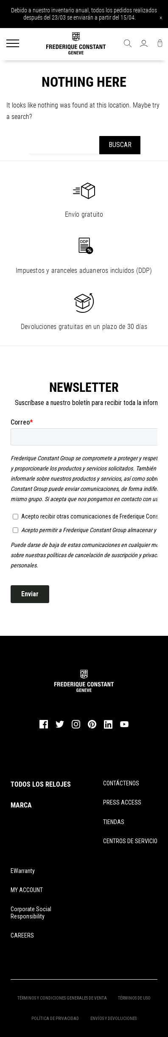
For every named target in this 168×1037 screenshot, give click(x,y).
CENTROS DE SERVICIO (130, 841)
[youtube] (124, 726)
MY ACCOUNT (27, 890)
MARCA (21, 805)
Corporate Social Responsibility (31, 913)
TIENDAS (113, 822)
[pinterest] (92, 728)
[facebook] (43, 728)
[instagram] (76, 728)
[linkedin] (108, 728)
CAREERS (22, 935)
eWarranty (23, 870)
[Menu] (12, 44)
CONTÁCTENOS (121, 783)
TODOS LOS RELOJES (41, 784)
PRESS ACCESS (122, 802)
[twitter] (59, 727)
